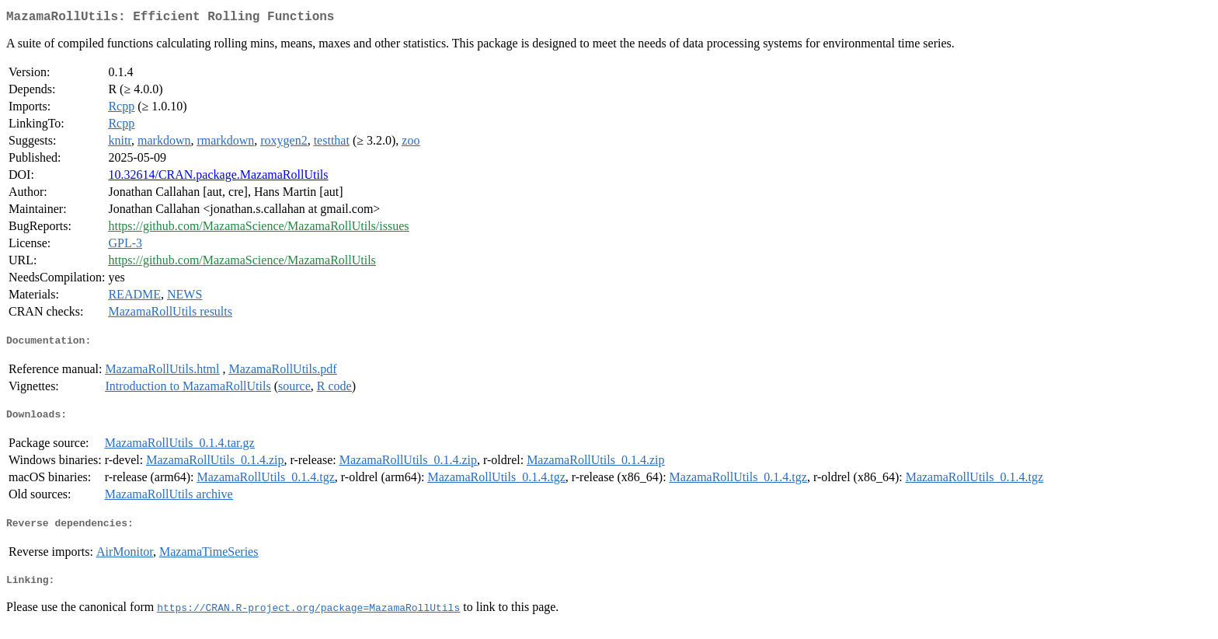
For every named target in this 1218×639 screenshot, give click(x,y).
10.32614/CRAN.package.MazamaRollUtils (218, 177)
